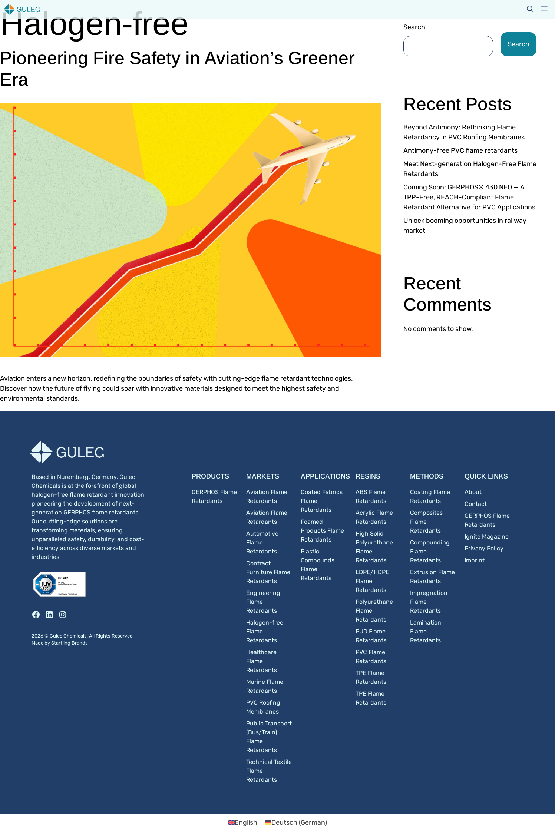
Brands (80, 643)
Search (414, 27)
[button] (530, 9)
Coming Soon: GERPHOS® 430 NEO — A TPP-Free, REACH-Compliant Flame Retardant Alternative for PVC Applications (469, 197)
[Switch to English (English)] (242, 822)
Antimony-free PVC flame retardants (460, 150)
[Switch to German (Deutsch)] (296, 822)
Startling (61, 643)
